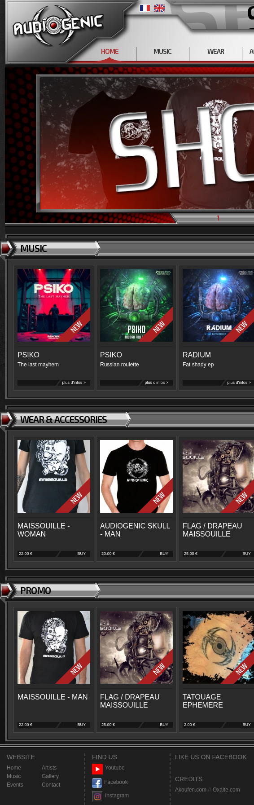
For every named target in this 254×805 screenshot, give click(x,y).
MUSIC (162, 51)
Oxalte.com (226, 790)
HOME (109, 51)
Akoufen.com (190, 790)
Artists (49, 768)
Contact (51, 785)
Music (14, 776)
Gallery (50, 776)
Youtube (108, 768)
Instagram (110, 796)
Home (14, 768)
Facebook (110, 782)
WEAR (215, 51)
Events (15, 785)
